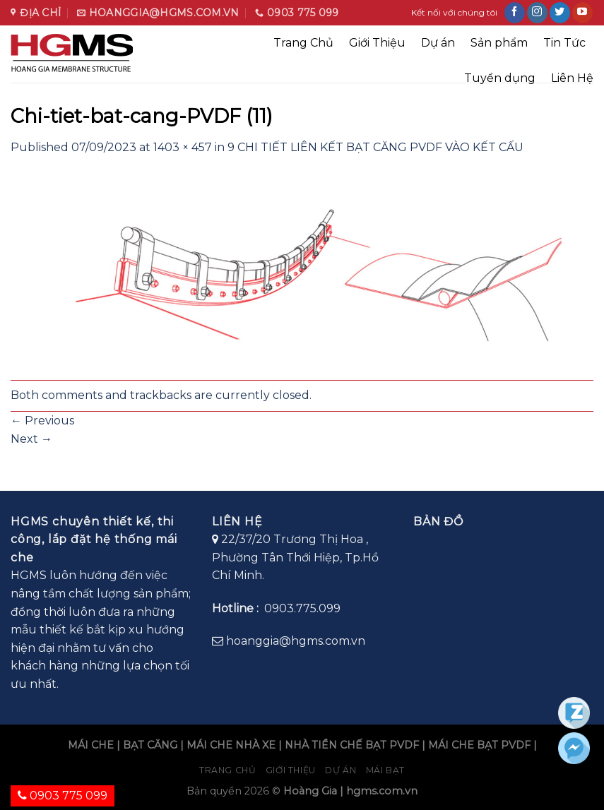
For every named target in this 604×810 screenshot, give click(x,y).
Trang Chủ (303, 42)
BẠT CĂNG (150, 745)
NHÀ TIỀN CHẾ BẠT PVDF (352, 745)
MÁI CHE (91, 745)
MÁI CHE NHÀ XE (231, 745)
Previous (42, 420)
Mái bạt (385, 770)
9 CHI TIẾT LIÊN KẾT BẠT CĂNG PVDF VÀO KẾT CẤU (375, 147)
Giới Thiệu (377, 42)
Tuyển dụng (499, 78)
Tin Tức (564, 42)
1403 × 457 (182, 147)
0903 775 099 (62, 795)
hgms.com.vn (382, 791)
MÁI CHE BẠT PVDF (479, 745)
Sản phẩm (499, 42)
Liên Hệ (572, 78)
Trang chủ (227, 770)
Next (31, 439)
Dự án (438, 42)
